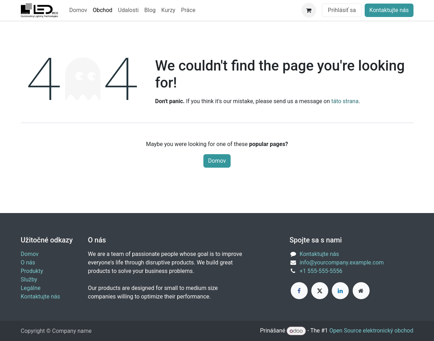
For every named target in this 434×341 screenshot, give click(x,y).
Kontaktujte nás (389, 10)
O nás (28, 262)
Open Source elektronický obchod (371, 331)
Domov (217, 160)
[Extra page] (361, 290)
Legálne (31, 288)
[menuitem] (78, 10)
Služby (29, 279)
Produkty (32, 271)
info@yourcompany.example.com (342, 262)
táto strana (345, 101)
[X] (319, 290)
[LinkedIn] (340, 290)
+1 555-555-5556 (321, 271)
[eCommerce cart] (308, 10)
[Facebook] (299, 290)
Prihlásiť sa (342, 10)
